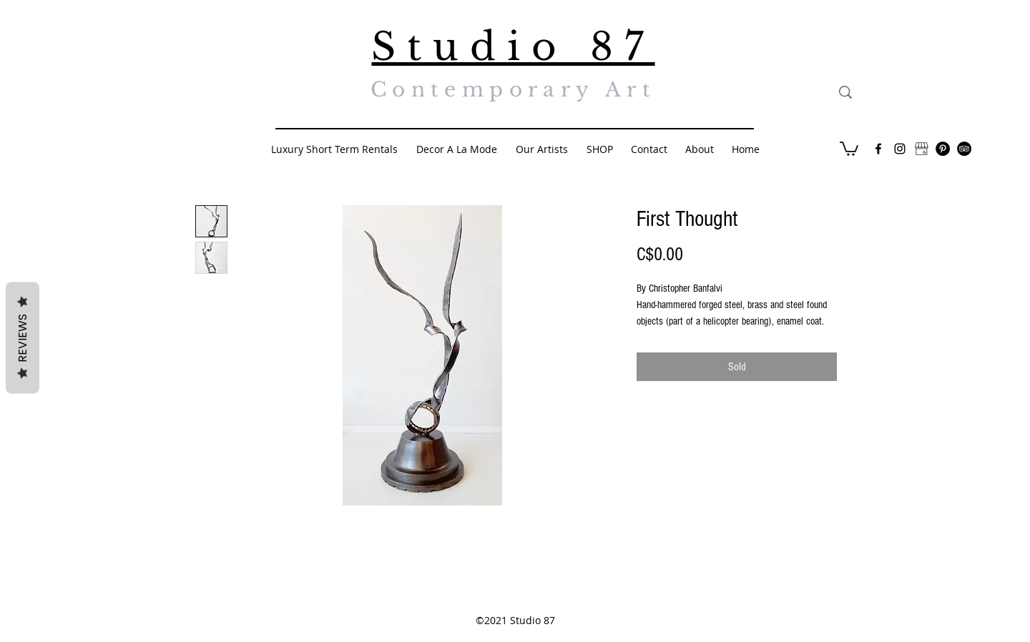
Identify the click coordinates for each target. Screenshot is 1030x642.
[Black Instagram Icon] (900, 149)
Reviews (22, 338)
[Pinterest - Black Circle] (943, 149)
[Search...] (911, 92)
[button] (849, 148)
